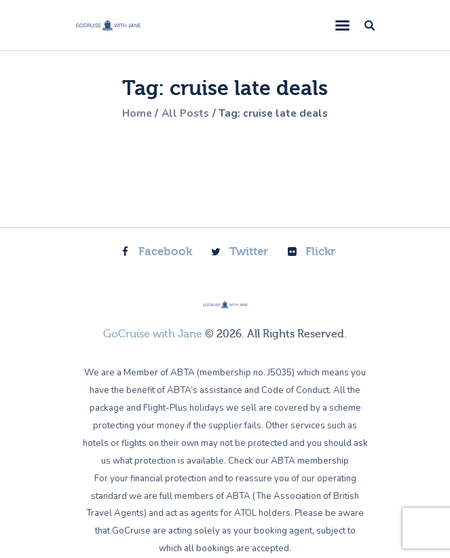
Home (133, 113)
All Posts (185, 113)
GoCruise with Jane (152, 334)
